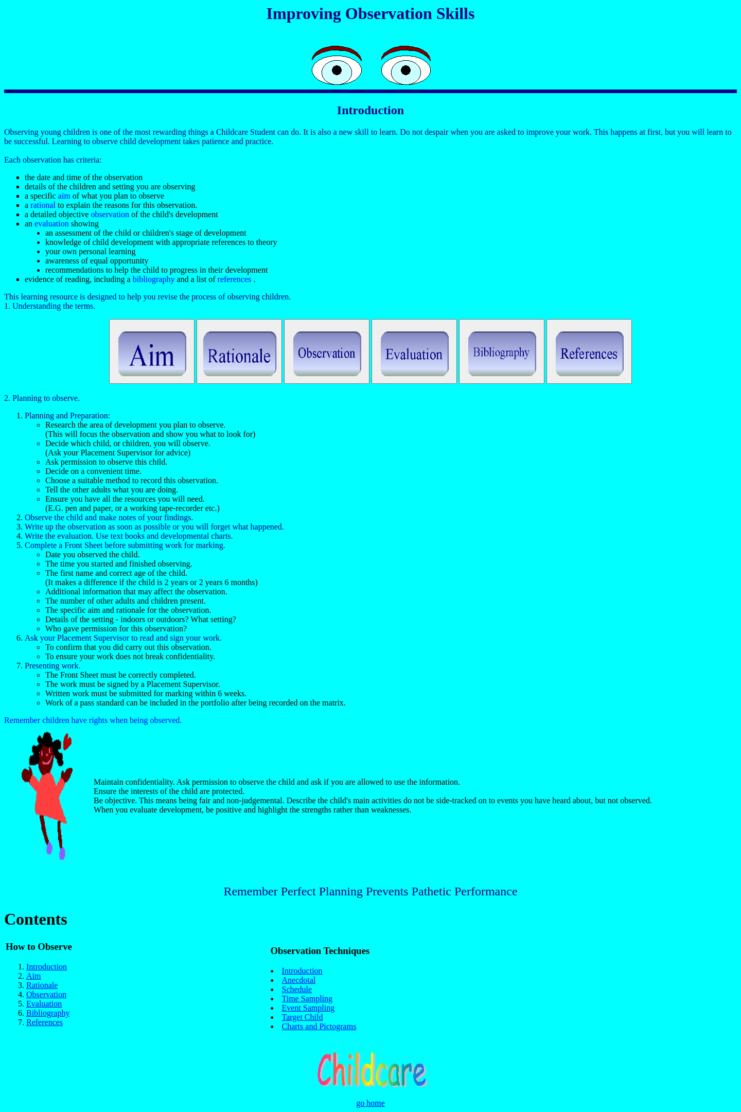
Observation (46, 994)
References (44, 1022)
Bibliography (47, 1013)
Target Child (302, 1017)
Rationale (42, 985)
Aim (33, 976)
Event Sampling (308, 1007)
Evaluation (44, 1003)
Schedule (297, 989)
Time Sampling (307, 998)
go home (370, 1103)
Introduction (46, 966)
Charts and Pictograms (319, 1026)
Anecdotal (299, 980)
